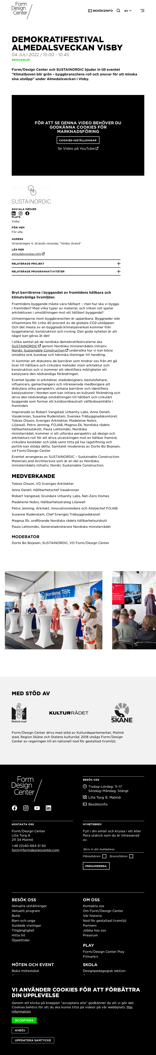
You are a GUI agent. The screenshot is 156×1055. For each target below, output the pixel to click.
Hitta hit (18, 935)
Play (88, 945)
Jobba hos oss (94, 930)
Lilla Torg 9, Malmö (104, 797)
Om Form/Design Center (103, 911)
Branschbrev (119, 856)
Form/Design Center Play (103, 951)
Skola (90, 964)
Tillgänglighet (23, 930)
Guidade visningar (26, 925)
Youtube (37, 808)
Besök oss (24, 899)
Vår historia (92, 915)
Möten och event (33, 964)
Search (119, 11)
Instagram (20, 213)
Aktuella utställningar (29, 906)
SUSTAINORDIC (24, 346)
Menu (142, 11)
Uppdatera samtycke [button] (33, 1040)
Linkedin (14, 213)
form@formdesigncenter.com (35, 850)
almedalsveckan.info (26, 254)
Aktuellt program (26, 911)
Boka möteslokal (25, 971)
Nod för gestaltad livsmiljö (104, 920)
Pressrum (90, 935)
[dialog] (78, 1015)
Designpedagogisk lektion (104, 971)
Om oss (91, 899)
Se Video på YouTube (76, 148)
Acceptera (24, 1020)
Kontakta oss (93, 906)
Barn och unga (23, 920)
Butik (16, 915)
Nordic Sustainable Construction (38, 350)
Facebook (27, 213)
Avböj (20, 1030)
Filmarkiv (90, 956)
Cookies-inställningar (78, 140)
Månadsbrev (92, 856)
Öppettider (21, 940)
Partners (90, 925)
